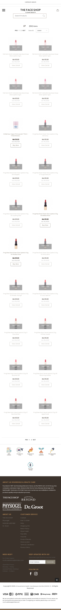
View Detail (16, 65)
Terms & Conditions (27, 545)
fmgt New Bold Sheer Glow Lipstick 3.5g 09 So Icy (45, 135)
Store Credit (24, 531)
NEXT (23, 30)
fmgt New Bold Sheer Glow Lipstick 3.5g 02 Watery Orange (15, 294)
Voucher (23, 537)
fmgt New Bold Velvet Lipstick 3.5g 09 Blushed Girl (16, 374)
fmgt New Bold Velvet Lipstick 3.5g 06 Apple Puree (45, 413)
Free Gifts (23, 534)
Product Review (25, 539)
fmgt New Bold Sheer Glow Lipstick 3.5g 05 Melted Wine (45, 214)
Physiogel (6, 520)
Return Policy (24, 528)
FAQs (22, 523)
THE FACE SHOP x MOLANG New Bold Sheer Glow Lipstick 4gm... (16, 55)
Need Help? (7, 554)
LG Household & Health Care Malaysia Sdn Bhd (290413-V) (33, 586)
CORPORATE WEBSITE (30, 2)
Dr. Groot (6, 526)
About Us (7, 514)
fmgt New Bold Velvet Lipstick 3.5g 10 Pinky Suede (45, 333)
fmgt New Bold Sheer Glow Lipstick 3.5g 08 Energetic (15, 173)
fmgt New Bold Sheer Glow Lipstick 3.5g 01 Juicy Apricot (45, 294)
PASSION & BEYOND (9, 523)
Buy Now (16, 145)
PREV (16, 30)
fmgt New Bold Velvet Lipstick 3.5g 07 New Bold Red (16, 413)
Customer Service (29, 514)
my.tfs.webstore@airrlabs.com (13, 560)
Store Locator (25, 542)
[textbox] (29, 15)
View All (31, 30)
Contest (23, 518)
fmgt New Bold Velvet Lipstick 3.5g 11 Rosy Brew (15, 333)
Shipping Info (25, 526)
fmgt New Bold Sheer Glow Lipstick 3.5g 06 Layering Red (15, 214)
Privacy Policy (25, 547)
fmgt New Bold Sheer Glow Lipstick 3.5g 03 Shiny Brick (45, 253)
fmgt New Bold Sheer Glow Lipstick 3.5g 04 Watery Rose (15, 253)
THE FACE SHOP (8, 518)
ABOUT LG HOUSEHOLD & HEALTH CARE (19, 482)
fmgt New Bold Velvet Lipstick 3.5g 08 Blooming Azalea (45, 374)
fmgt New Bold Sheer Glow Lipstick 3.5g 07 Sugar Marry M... (45, 173)
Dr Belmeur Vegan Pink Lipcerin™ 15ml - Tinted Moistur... (15, 135)
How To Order (25, 520)
